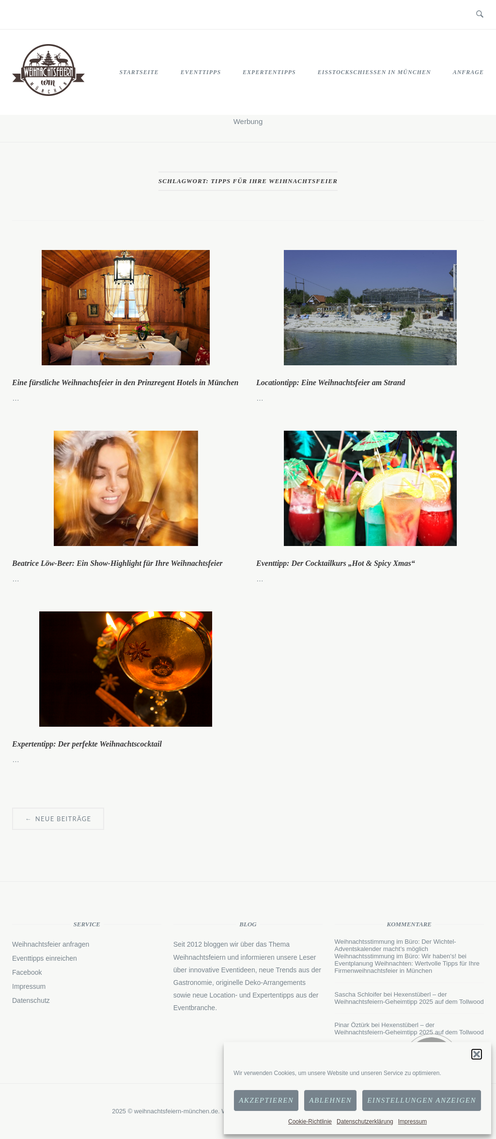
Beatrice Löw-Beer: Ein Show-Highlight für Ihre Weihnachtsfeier (117, 563)
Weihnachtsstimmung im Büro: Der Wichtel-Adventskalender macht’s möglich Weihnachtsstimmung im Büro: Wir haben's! (396, 949)
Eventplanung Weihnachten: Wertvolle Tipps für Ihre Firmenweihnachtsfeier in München (407, 967)
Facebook (27, 972)
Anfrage (468, 72)
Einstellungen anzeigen (421, 1100)
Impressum (412, 1121)
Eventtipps (201, 72)
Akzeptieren (266, 1100)
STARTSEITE (138, 72)
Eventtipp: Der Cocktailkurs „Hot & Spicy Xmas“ (335, 563)
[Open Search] (480, 14)
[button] (476, 1054)
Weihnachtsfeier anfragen (50, 944)
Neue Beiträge (58, 819)
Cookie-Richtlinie (310, 1121)
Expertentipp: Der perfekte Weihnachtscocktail (87, 744)
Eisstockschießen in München (374, 72)
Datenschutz (31, 1000)
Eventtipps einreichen (44, 958)
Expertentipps (269, 72)
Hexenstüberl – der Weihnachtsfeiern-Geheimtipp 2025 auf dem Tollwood (409, 998)
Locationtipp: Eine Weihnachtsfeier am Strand (330, 382)
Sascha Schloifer (358, 994)
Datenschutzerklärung (365, 1121)
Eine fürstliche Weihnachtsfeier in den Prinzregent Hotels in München (125, 382)
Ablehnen (330, 1100)
